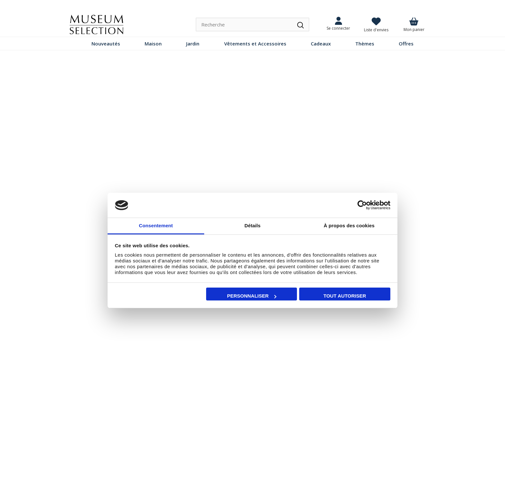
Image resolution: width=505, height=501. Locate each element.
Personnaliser (251, 296)
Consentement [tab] (156, 225)
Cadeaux (321, 43)
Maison (153, 43)
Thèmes (364, 43)
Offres (406, 43)
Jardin (192, 43)
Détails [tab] (252, 225)
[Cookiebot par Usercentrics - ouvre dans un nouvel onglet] (362, 205)
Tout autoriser (344, 296)
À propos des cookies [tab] (349, 225)
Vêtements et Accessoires (255, 43)
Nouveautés (105, 43)
